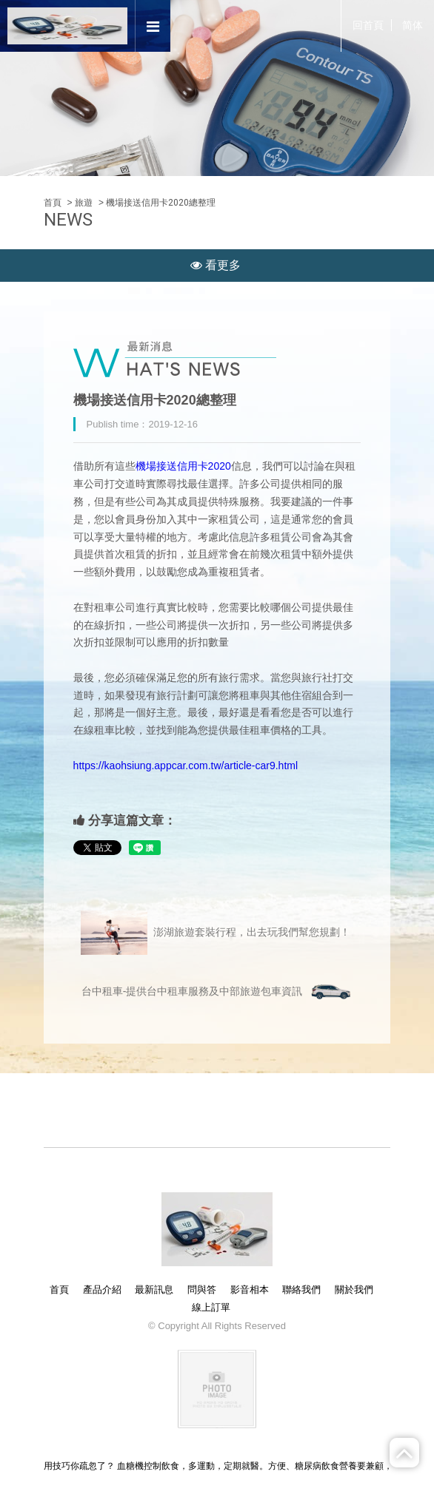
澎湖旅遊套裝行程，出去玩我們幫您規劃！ (216, 932)
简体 (412, 25)
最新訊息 (154, 1289)
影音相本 (249, 1289)
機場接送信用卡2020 (183, 466)
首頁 (52, 202)
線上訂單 (211, 1307)
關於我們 (354, 1289)
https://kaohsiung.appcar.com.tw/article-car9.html (185, 765)
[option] (217, 88)
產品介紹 (102, 1289)
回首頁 (368, 25)
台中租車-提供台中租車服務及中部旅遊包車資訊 (217, 992)
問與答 (201, 1289)
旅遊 (84, 202)
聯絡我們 (301, 1289)
